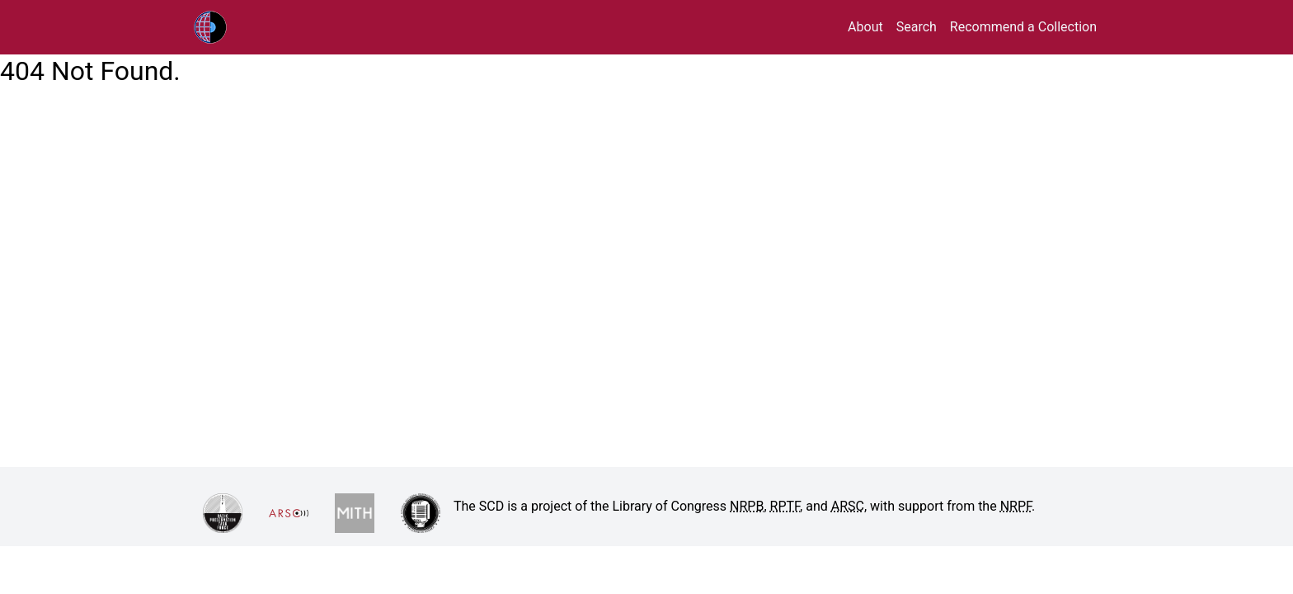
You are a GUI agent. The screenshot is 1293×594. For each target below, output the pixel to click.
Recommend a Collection (1023, 27)
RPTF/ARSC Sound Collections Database (245, 27)
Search (916, 27)
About (865, 27)
